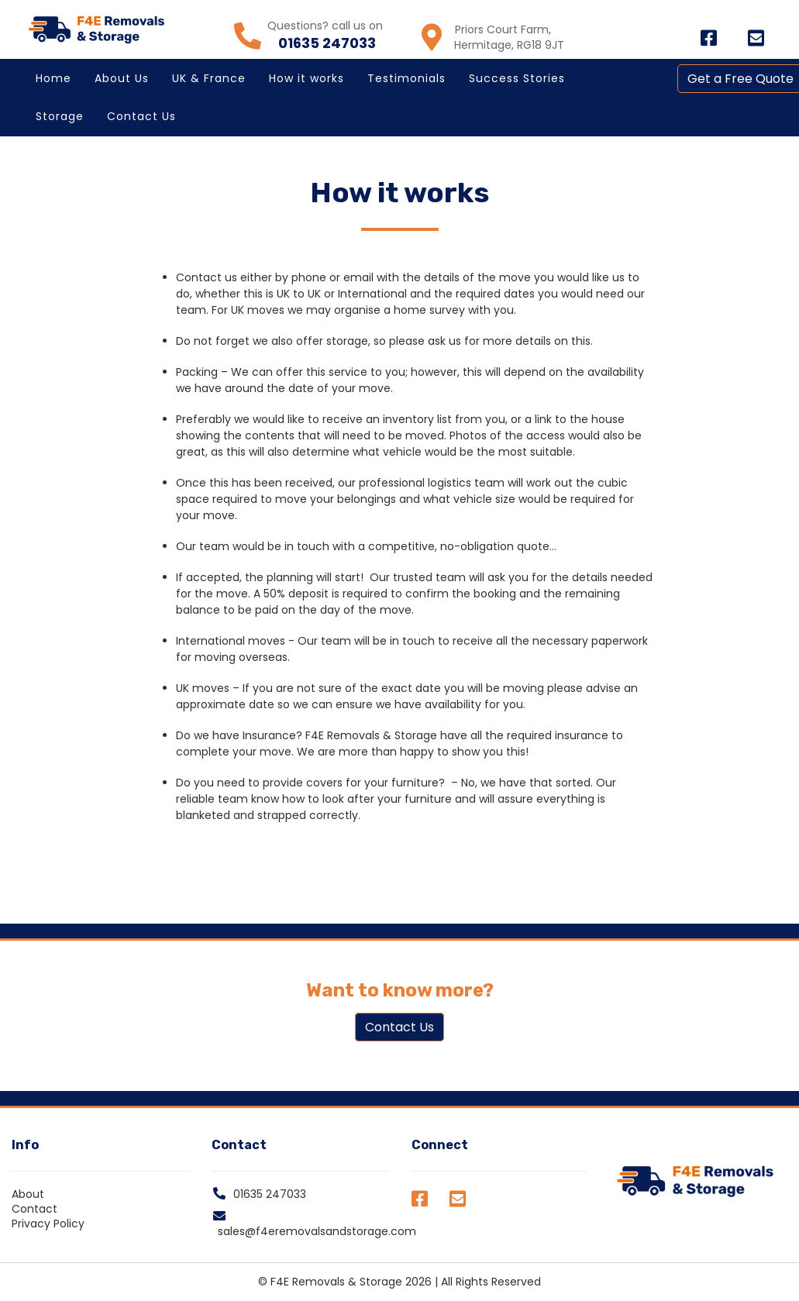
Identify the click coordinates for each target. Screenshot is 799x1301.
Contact (34, 1209)
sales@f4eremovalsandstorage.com (317, 1231)
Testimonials (406, 78)
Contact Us (141, 116)
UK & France (209, 78)
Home (53, 78)
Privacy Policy (48, 1223)
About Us (122, 78)
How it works (306, 78)
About (28, 1194)
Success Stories (517, 78)
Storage (60, 116)
